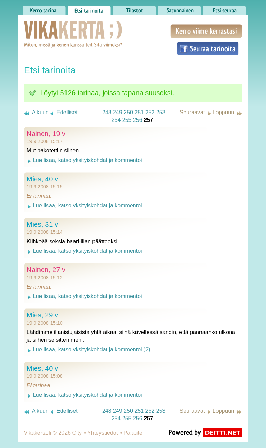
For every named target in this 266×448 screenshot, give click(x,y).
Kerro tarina (44, 9)
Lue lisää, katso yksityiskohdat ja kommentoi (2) (91, 349)
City (77, 433)
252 (150, 112)
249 (117, 112)
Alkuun (40, 112)
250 (128, 112)
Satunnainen (179, 9)
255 (127, 120)
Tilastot (134, 9)
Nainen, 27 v (46, 270)
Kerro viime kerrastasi (206, 31)
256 (137, 120)
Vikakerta (56, 27)
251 (139, 112)
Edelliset (66, 112)
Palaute (133, 433)
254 (116, 120)
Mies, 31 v (42, 224)
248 (107, 112)
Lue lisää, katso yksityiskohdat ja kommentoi (87, 160)
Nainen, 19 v (46, 133)
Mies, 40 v (42, 179)
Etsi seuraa (224, 9)
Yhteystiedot (102, 433)
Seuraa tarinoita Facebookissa (208, 48)
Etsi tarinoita (89, 9)
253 (161, 112)
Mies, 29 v (42, 315)
